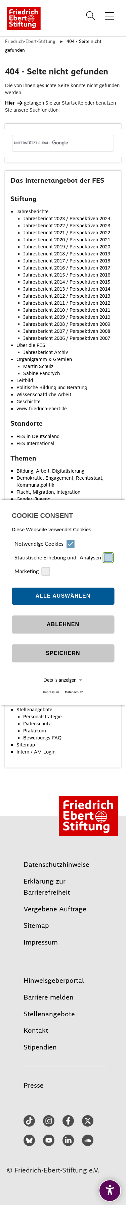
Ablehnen (63, 624)
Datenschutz (74, 692)
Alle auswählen (63, 596)
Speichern (63, 653)
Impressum (51, 692)
